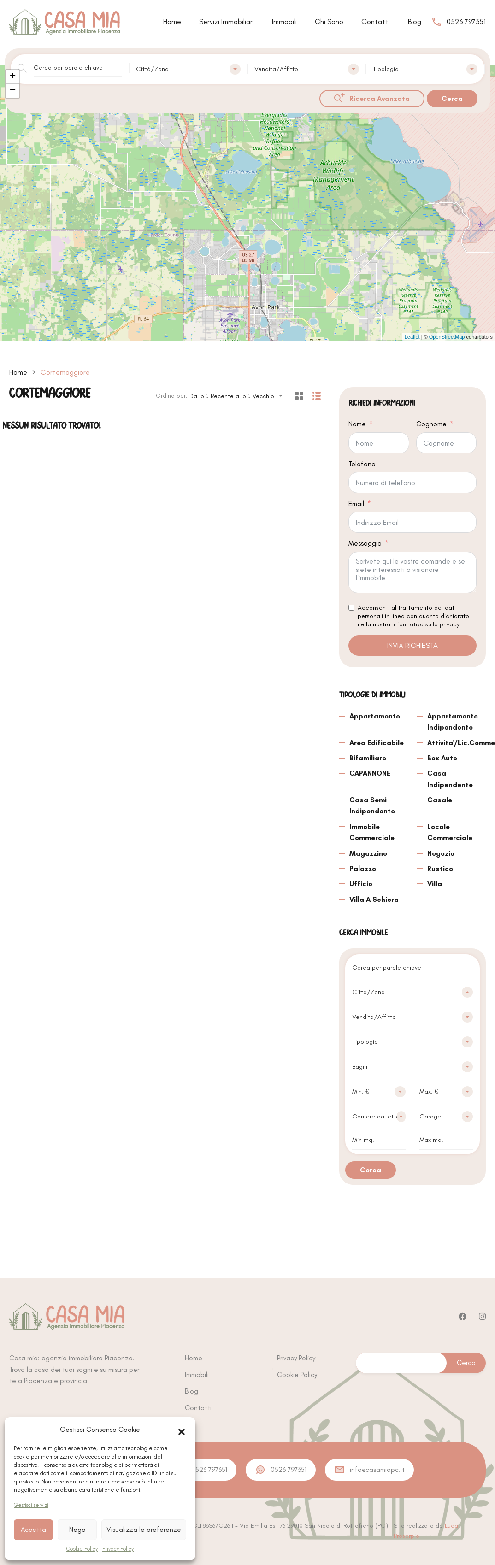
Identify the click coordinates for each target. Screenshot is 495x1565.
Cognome (431, 424)
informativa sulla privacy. (426, 624)
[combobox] (188, 69)
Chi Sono (329, 21)
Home (172, 21)
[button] (181, 1429)
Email (356, 504)
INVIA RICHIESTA (412, 645)
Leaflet (412, 337)
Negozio (440, 853)
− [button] (13, 91)
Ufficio (360, 884)
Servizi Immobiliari (226, 21)
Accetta (33, 1529)
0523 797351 (466, 21)
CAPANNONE (369, 773)
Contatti (375, 21)
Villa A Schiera (374, 899)
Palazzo (362, 869)
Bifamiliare (367, 758)
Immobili (284, 21)
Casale (439, 800)
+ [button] (13, 77)
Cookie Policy (82, 1549)
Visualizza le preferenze (143, 1529)
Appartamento (374, 716)
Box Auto (442, 758)
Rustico (440, 869)
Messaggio (365, 543)
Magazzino (368, 853)
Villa (434, 884)
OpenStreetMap (447, 337)
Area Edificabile (376, 743)
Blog (414, 21)
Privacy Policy (118, 1549)
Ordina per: (171, 396)
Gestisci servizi (31, 1505)
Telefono (362, 464)
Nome (357, 424)
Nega (77, 1529)
